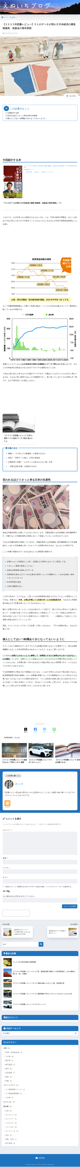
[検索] (41, 944)
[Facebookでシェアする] (35, 730)
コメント (7, 830)
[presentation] (16, 913)
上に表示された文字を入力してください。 (19, 896)
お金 (6, 1048)
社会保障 (10, 1073)
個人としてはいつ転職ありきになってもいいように (26, 118)
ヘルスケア (11, 1123)
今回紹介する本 (13, 113)
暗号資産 (10, 1064)
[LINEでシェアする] (54, 730)
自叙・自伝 (11, 1139)
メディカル (11, 1127)
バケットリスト (11, 1085)
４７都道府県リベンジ (15, 1089)
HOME (40, 1158)
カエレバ (32, 169)
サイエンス (11, 1115)
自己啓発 (10, 1143)
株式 (8, 1069)
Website (7, 807)
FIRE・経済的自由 (13, 1052)
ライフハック (12, 1131)
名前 (6, 858)
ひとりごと (9, 1102)
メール (6, 868)
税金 (8, 1077)
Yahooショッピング (47, 172)
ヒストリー (11, 1119)
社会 (8, 1135)
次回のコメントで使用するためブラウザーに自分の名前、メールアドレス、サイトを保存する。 (38, 886)
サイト (5, 877)
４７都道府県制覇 (13, 1094)
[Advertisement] (40, 136)
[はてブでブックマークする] (45, 730)
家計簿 (9, 1060)
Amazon (36, 172)
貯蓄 (8, 1081)
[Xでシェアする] (26, 730)
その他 (9, 1056)
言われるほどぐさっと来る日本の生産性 (22, 115)
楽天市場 (29, 172)
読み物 (16, 737)
